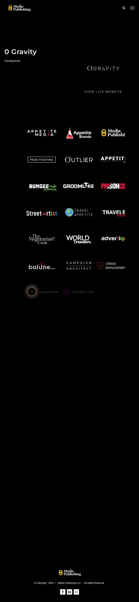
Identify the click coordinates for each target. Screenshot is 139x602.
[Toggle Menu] (132, 8)
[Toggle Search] (123, 7)
